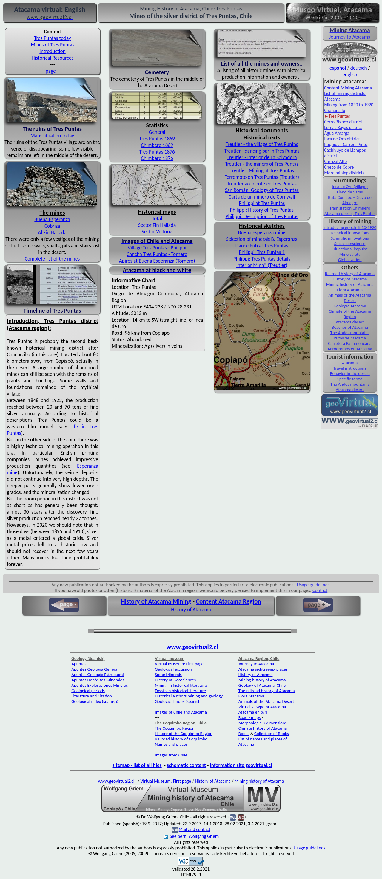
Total (157, 218)
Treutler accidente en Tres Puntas (262, 183)
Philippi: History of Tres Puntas (262, 210)
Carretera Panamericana (350, 343)
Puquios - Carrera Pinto (345, 144)
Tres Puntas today (52, 38)
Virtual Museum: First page (179, 663)
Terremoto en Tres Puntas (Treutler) (262, 177)
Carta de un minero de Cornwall (262, 196)
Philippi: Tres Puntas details (261, 258)
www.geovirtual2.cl (192, 647)
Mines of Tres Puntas (52, 44)
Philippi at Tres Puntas (262, 203)
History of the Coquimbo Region (183, 733)
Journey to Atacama (350, 37)
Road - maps (249, 717)
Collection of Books (271, 733)
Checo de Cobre (339, 167)
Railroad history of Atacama (350, 273)
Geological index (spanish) (94, 701)
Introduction (52, 51)
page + (53, 71)
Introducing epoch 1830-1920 (349, 227)
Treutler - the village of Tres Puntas (262, 144)
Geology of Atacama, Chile (262, 685)
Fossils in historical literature (180, 690)
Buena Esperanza (52, 219)
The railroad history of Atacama (266, 690)
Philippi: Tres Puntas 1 (262, 252)
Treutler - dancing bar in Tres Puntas (261, 151)
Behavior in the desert (349, 373)
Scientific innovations (350, 238)
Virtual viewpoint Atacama (262, 706)
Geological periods (88, 690)
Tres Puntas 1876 (157, 151)
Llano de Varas (350, 192)
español (337, 68)
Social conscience (350, 243)
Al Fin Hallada (52, 232)
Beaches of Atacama (350, 327)
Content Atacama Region (228, 601)
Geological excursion (173, 669)
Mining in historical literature (181, 685)
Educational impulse (350, 249)
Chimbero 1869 (157, 145)
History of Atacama (350, 279)
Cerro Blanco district (343, 122)
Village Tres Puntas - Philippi (157, 247)
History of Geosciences (175, 680)
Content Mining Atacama (348, 88)
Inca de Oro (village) (350, 186)
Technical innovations (350, 232)
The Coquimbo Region (175, 728)
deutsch (358, 68)
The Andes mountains (349, 332)
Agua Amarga (336, 133)
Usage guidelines (313, 584)
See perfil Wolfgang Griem (191, 836)
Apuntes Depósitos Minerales (97, 680)
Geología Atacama (349, 305)
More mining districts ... (346, 173)
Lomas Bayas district (343, 127)
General (157, 132)
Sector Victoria (157, 231)
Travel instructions (349, 368)
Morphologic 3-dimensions (262, 722)
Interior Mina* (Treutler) (261, 265)
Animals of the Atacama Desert (350, 297)
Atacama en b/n (252, 712)
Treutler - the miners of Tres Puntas (261, 164)
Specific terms (349, 379)
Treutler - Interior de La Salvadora (262, 157)
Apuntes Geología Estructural (97, 674)
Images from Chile (171, 755)
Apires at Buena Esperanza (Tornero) (157, 261)
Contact (319, 590)
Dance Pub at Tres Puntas (261, 245)
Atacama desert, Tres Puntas (349, 213)
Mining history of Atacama (350, 284)
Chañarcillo (334, 110)
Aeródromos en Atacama (349, 348)
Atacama (350, 362)
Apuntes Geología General (94, 669)
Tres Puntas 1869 (157, 138)
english (349, 74)
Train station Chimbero (349, 208)
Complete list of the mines (52, 258)
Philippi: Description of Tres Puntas (262, 216)
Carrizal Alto (335, 161)
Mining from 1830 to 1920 (348, 105)
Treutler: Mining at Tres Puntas (262, 170)
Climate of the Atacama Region (350, 313)
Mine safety (350, 254)
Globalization (350, 259)
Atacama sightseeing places (263, 669)
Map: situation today (52, 135)
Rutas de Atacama (350, 338)
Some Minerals (168, 674)
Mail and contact (194, 829)
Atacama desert (350, 322)
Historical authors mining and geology (189, 696)
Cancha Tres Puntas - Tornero (157, 254)
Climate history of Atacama (262, 728)
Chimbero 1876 (157, 158)
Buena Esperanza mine (262, 232)
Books (243, 733)
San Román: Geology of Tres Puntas (262, 190)
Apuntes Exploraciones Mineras (99, 685)
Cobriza (52, 226)
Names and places (171, 744)
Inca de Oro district (342, 139)
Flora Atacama (350, 289)
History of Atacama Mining (156, 601)
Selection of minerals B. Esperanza (262, 239)
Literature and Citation (91, 696)
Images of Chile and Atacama (181, 712)
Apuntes (78, 663)
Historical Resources (53, 58)
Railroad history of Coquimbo (181, 739)
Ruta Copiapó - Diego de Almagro (350, 200)
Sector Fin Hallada (157, 225)
